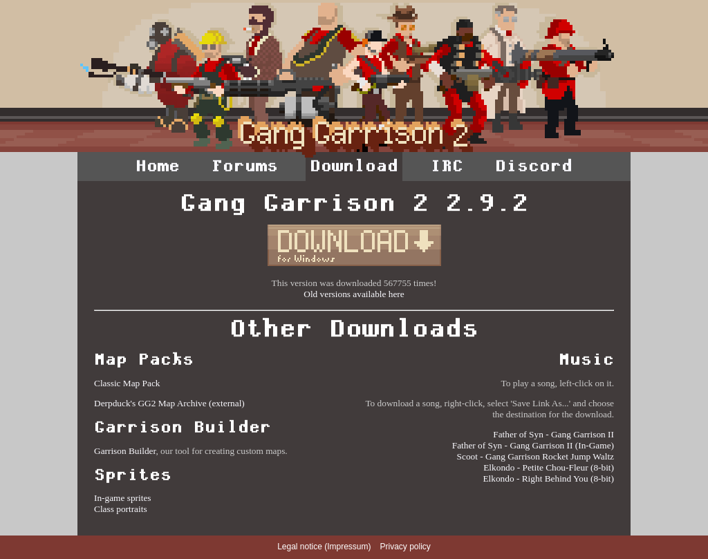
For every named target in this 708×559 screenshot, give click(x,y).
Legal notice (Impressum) (324, 546)
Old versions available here (354, 294)
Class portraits (120, 509)
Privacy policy (405, 546)
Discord (533, 166)
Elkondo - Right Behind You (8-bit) (548, 478)
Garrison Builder (125, 451)
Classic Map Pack (127, 383)
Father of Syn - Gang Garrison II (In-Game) (533, 445)
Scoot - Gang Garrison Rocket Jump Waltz (535, 456)
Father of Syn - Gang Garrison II (553, 434)
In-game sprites (122, 498)
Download (354, 166)
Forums (245, 166)
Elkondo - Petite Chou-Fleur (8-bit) (548, 467)
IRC (446, 166)
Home (158, 166)
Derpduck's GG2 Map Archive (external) (169, 403)
